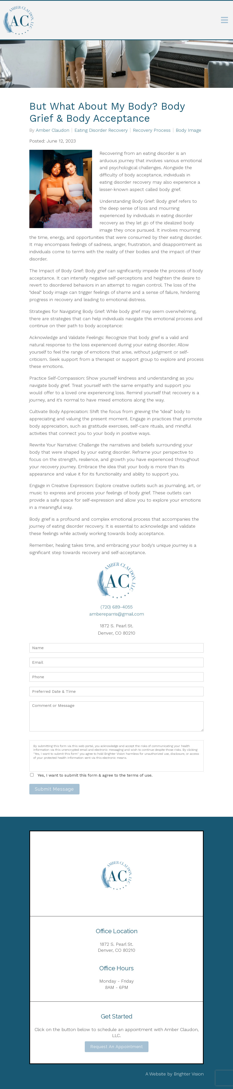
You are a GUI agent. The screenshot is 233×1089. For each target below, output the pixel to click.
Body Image (188, 130)
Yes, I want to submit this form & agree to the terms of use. (95, 775)
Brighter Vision (189, 1073)
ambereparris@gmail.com (116, 614)
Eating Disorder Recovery (101, 130)
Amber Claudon (52, 130)
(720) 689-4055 (117, 606)
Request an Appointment (116, 1046)
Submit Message (54, 789)
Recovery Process (152, 130)
